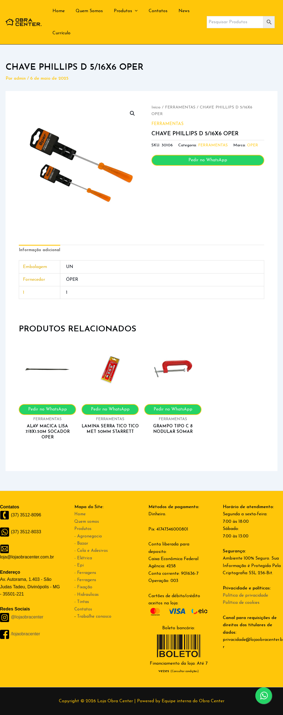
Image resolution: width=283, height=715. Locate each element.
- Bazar (81, 543)
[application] (129, 11)
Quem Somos (85, 11)
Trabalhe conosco (94, 616)
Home (57, 11)
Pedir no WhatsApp (208, 160)
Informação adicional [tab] (40, 250)
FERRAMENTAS (180, 107)
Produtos (120, 11)
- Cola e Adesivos (91, 550)
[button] (132, 114)
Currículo (60, 33)
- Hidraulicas (86, 594)
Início (156, 107)
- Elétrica (83, 558)
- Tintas (82, 602)
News (174, 11)
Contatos (150, 11)
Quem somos (87, 521)
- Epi (79, 565)
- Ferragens (85, 573)
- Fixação (83, 587)
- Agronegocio (88, 536)
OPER (254, 145)
